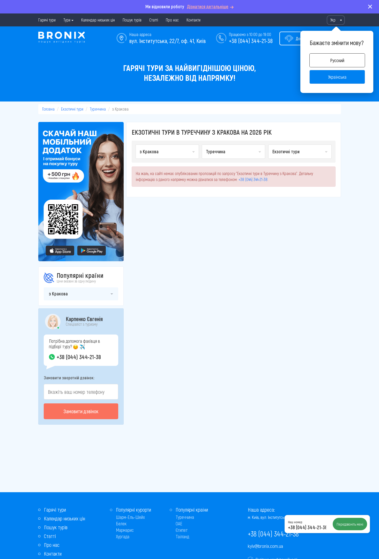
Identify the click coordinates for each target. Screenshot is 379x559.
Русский (337, 60)
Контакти (193, 19)
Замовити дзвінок (80, 411)
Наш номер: (295, 522)
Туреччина (98, 108)
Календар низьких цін (98, 19)
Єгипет (182, 530)
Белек (121, 523)
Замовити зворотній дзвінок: (69, 377)
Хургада (122, 536)
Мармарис (125, 530)
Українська (337, 77)
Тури (66, 19)
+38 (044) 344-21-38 (251, 40)
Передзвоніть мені (350, 524)
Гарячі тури (47, 19)
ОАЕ (179, 523)
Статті (153, 19)
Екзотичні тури (72, 108)
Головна (48, 108)
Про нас (172, 19)
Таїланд (182, 536)
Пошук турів (132, 19)
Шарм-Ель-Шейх (130, 517)
